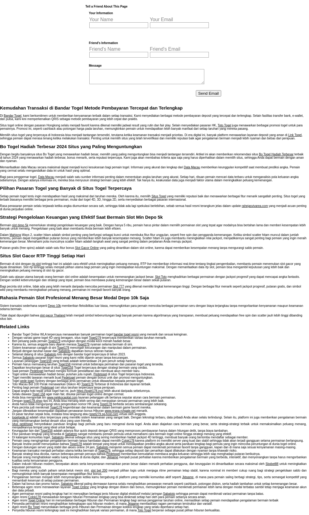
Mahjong (15, 235)
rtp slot (36, 263)
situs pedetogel (22, 424)
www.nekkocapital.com (62, 397)
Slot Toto (161, 276)
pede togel (27, 381)
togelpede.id (20, 417)
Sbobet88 (272, 464)
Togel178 (63, 347)
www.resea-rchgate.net (120, 410)
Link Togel (295, 135)
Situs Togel (158, 196)
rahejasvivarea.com (255, 206)
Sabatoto (64, 351)
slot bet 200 (99, 470)
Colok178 (128, 440)
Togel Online (80, 487)
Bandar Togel (12, 115)
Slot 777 (118, 286)
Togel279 (95, 337)
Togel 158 (38, 394)
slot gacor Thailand (52, 315)
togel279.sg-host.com (103, 414)
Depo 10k (54, 305)
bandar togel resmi (126, 334)
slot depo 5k (20, 225)
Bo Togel (34, 507)
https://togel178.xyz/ (90, 391)
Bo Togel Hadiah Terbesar (276, 154)
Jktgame (112, 457)
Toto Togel (224, 125)
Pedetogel (36, 371)
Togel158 (45, 361)
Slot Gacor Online (87, 248)
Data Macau (192, 167)
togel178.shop (33, 400)
